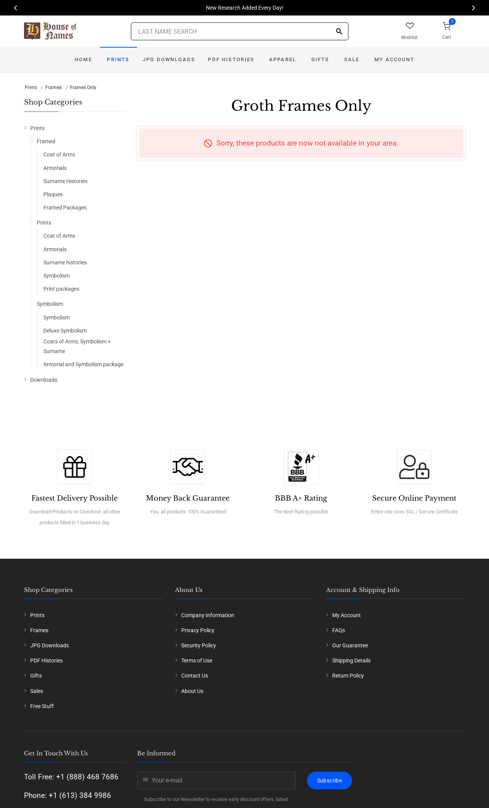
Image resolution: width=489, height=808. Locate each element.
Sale (352, 59)
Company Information (207, 615)
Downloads (43, 380)
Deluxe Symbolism (65, 331)
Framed (53, 87)
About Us (192, 691)
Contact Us (194, 675)
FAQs (338, 630)
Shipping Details (351, 660)
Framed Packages (65, 207)
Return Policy (348, 675)
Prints (118, 59)
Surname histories (65, 262)
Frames (39, 630)
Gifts (320, 59)
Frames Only (83, 87)
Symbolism (56, 276)
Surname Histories (65, 181)
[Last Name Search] (239, 31)
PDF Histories (231, 59)
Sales (36, 691)
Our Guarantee (350, 645)
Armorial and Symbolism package (83, 364)
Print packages (61, 289)
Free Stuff (42, 706)
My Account (394, 59)
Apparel (282, 59)
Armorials (55, 168)
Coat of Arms (59, 154)
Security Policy (198, 645)
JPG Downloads (169, 59)
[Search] (339, 32)
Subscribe (329, 780)
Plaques (53, 194)
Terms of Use (196, 660)
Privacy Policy (197, 630)
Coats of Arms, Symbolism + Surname (77, 346)
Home (83, 59)
